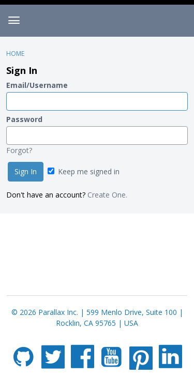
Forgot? (19, 150)
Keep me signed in (84, 171)
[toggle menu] (14, 20)
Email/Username (37, 85)
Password (24, 119)
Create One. (107, 195)
